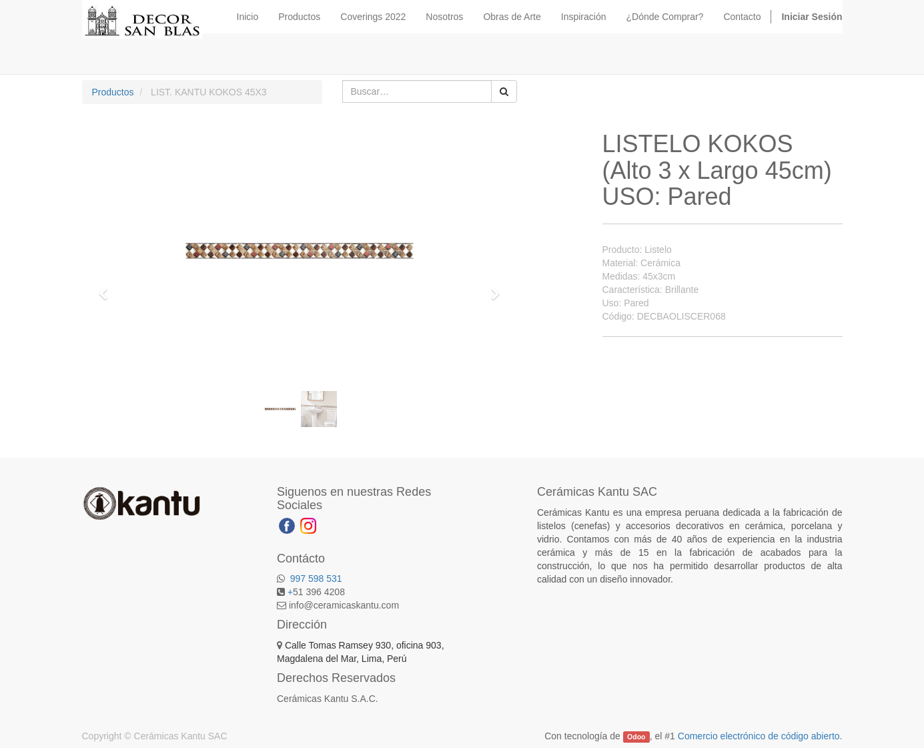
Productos (113, 92)
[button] (108, 287)
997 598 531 (315, 578)
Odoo (636, 737)
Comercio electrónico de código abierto (759, 736)
